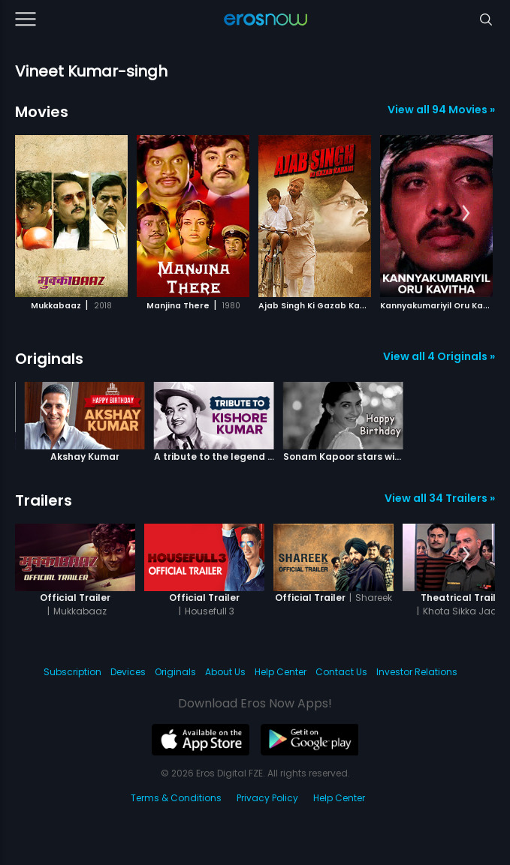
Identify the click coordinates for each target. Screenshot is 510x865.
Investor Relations (416, 671)
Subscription (72, 671)
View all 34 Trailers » (440, 498)
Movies (41, 111)
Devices (128, 671)
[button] (466, 214)
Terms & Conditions (176, 797)
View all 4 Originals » (439, 356)
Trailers (43, 500)
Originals (49, 358)
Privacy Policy (267, 797)
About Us (225, 671)
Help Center (280, 671)
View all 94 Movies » (441, 109)
